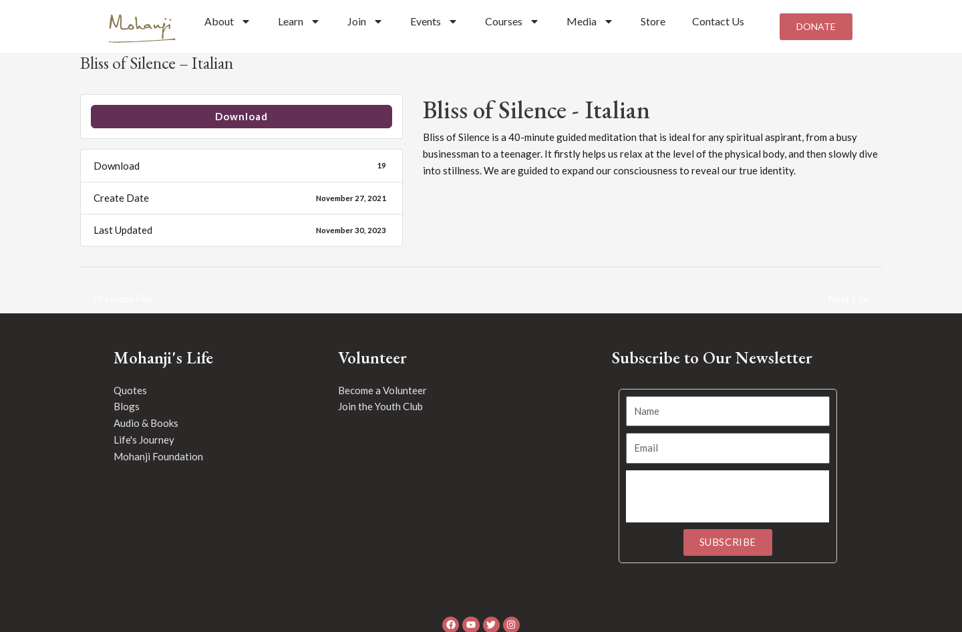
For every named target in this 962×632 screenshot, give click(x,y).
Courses (512, 21)
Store (653, 21)
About (227, 21)
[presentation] (727, 496)
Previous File (117, 299)
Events (434, 21)
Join (365, 21)
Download (241, 116)
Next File (854, 299)
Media (590, 21)
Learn (299, 21)
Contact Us (718, 21)
